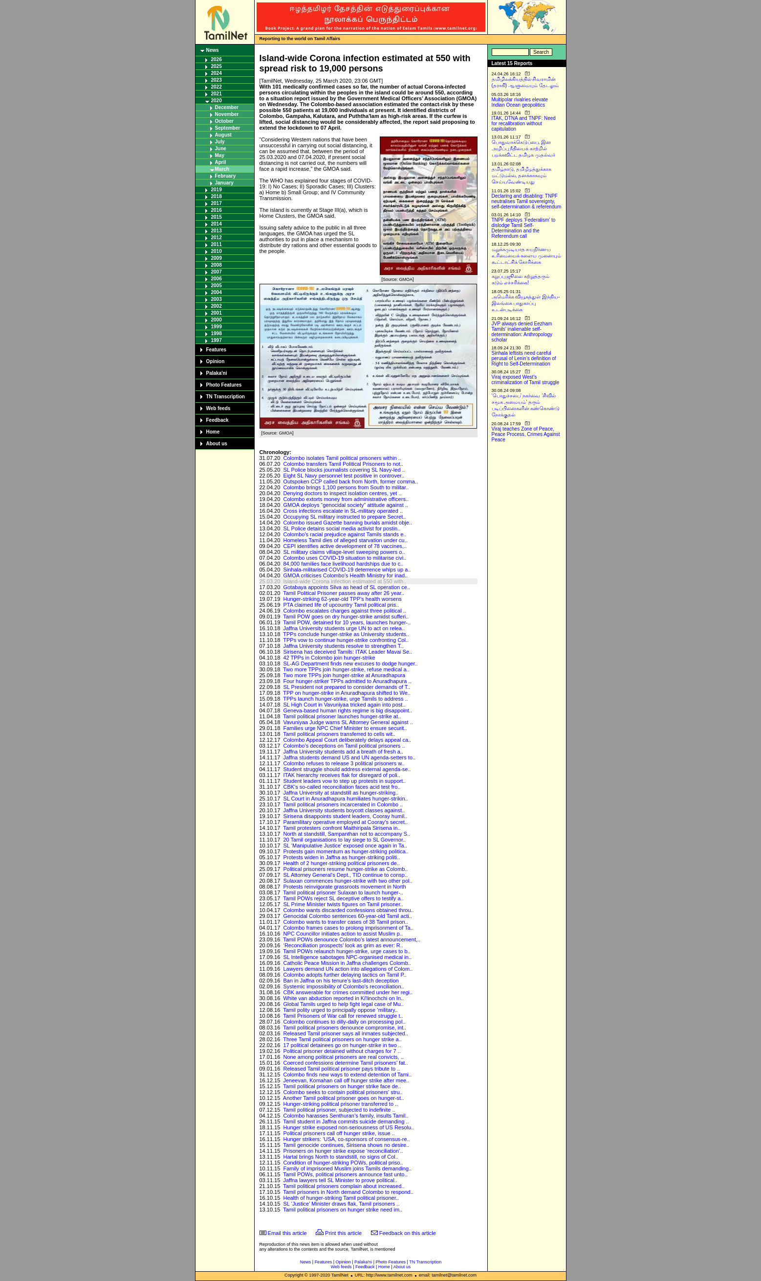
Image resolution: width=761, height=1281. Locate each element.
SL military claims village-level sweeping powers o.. (344, 552)
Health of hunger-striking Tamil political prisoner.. (340, 1198)
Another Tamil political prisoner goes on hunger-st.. (343, 1098)
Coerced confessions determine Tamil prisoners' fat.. (345, 1063)
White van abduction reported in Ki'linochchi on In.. (343, 998)
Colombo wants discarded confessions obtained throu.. (348, 910)
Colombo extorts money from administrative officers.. (346, 499)
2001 (216, 313)
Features (216, 349)
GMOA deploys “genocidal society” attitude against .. (345, 505)
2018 (216, 196)
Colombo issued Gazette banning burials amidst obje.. (347, 523)
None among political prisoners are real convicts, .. (343, 1057)
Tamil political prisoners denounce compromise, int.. (344, 1027)
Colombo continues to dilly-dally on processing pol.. (344, 1022)
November (227, 114)
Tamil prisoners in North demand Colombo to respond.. (348, 1192)
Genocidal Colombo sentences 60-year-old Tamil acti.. (347, 916)
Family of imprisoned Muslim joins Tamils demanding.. (347, 1168)
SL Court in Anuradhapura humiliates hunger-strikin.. (345, 798)
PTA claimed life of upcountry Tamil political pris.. (341, 605)
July (220, 141)
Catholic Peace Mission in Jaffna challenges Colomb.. (347, 963)
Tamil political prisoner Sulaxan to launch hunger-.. (343, 892)
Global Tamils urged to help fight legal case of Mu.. (343, 1004)
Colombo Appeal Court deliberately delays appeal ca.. (347, 740)
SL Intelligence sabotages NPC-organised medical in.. (347, 957)
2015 (216, 217)
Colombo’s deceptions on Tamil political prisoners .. (344, 746)
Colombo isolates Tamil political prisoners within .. (342, 458)
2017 (216, 203)
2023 (216, 80)
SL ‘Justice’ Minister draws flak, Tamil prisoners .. (341, 1204)
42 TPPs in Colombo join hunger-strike (329, 658)
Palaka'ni (216, 373)
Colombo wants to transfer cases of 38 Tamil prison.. (345, 922)
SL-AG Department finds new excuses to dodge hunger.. (350, 663)
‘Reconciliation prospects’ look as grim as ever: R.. (343, 945)
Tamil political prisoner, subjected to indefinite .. (339, 1110)
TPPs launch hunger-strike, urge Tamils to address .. (345, 699)
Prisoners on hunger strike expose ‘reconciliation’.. (343, 1151)
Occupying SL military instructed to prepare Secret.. (344, 517)
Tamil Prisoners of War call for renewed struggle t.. (343, 1016)
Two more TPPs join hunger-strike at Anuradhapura (344, 675)
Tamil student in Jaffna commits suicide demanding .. (346, 1121)
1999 (216, 326)
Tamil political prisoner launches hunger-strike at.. (342, 716)
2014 (216, 224)
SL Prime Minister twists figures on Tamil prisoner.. (343, 904)
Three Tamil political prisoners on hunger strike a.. (342, 1039)
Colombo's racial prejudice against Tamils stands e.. (344, 534)
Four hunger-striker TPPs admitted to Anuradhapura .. (347, 681)
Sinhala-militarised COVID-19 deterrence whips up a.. (347, 569)
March (222, 169)
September (227, 128)
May (219, 155)
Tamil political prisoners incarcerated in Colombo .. (343, 804)
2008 (216, 265)
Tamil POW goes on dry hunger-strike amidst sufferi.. (346, 616)
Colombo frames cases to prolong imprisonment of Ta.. (348, 928)
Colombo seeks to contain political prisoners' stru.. (342, 1092)
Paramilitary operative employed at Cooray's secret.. (345, 822)
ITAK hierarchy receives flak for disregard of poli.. (341, 775)
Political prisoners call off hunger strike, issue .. (338, 1133)
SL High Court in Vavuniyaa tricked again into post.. (344, 705)
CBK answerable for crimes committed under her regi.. (348, 992)
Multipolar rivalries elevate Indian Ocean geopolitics (520, 102)
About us (216, 443)
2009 (216, 258)
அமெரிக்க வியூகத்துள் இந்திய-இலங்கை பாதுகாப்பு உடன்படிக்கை (526, 303)
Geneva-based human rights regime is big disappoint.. (347, 710)
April (220, 162)
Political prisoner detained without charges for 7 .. (341, 1051)
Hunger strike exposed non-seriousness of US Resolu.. (348, 1127)
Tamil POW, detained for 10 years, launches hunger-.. (347, 622)
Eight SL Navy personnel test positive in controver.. (343, 476)
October (224, 121)
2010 (216, 251)
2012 (216, 237)
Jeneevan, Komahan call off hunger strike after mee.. (346, 1080)
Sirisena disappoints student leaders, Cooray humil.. (345, 816)
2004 (216, 292)
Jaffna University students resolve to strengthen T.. (343, 646)
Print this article (343, 1233)
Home (213, 432)
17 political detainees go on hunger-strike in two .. (342, 1045)
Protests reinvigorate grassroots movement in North (344, 887)
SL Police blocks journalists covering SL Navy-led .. (344, 470)
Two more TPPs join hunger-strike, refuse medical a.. (346, 669)
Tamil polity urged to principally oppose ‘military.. (340, 1010)
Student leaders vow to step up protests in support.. (344, 781)
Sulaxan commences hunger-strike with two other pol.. (347, 881)
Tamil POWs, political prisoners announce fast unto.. (345, 1174)
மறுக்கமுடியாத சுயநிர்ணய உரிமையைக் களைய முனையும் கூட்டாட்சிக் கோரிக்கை (527, 256)
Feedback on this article (407, 1233)
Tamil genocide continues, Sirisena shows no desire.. (346, 1145)
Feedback (217, 420)
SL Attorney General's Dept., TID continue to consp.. (345, 875)
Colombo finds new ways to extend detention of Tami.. (347, 1074)
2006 (216, 278)
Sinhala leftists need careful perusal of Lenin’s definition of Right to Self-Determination (524, 358)
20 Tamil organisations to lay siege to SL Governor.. (344, 840)
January (224, 182)
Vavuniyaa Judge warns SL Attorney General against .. (348, 722)
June (220, 148)
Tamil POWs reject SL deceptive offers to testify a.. (343, 898)
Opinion (215, 361)
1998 (216, 333)
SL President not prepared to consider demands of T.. (346, 687)
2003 (216, 299)
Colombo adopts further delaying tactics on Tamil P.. (344, 975)
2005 (216, 285)
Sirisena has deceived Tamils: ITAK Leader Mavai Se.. (347, 652)
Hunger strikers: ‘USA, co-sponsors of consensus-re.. (346, 1139)
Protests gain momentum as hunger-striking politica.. (345, 851)
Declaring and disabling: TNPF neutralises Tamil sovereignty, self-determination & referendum (527, 201)
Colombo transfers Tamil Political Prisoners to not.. (343, 464)
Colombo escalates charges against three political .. (344, 611)
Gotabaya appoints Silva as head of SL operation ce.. (346, 587)
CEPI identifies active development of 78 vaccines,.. (345, 546)
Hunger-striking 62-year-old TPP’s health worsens (342, 599)
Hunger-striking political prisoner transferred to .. (340, 1104)
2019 (216, 189)
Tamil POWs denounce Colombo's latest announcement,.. (351, 939)
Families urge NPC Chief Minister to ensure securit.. (345, 728)
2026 (216, 59)
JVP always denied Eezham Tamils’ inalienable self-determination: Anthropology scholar (522, 332)
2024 (216, 73)
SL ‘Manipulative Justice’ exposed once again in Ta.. (345, 845)
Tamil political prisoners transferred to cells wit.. (339, 734)
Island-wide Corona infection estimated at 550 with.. (344, 581)
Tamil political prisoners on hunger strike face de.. (342, 1086)
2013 (216, 230)
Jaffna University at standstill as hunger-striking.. (340, 793)
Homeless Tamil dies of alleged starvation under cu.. (345, 540)
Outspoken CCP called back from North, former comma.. (350, 481)
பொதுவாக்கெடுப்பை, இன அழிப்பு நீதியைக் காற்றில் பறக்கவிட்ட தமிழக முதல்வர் (524, 148)
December (227, 107)
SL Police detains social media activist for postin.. (341, 528)
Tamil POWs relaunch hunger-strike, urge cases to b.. (346, 951)
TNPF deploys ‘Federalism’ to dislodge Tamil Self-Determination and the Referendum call (524, 228)
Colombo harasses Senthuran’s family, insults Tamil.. (345, 1116)
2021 (216, 93)
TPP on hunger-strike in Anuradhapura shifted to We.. (347, 693)
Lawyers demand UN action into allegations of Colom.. (348, 969)
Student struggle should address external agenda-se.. (347, 769)
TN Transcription (225, 396)
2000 (216, 319)
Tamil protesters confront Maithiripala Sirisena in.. (341, 828)
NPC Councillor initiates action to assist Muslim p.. (343, 934)
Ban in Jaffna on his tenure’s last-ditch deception (340, 981)
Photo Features (224, 385)
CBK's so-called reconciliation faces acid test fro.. (341, 787)
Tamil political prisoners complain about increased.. (343, 1186)
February (225, 176)
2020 (216, 100)
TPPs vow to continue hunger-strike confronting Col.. (346, 640)
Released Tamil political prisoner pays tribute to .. (341, 1069)
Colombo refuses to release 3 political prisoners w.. (343, 763)
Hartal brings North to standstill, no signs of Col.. (340, 1157)
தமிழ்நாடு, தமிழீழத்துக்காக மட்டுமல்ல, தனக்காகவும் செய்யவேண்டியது (522, 175)
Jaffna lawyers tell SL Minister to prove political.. (340, 1180)
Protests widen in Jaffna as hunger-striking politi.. (341, 857)
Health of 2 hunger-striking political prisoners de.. (341, 863)
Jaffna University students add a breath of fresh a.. (343, 752)
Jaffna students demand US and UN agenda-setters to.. (349, 757)
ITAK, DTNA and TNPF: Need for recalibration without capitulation (524, 123)
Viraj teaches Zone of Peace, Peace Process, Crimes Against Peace (526, 434)
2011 (216, 244)
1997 (216, 340)
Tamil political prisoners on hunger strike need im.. (342, 1209)
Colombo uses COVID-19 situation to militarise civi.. (344, 558)
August (223, 134)
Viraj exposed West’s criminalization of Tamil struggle (526, 379)
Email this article (287, 1233)
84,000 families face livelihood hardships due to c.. (343, 564)
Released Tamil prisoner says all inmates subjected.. (345, 1033)
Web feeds (218, 408)
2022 (216, 87)
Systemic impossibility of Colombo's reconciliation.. (343, 986)
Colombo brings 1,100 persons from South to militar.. (346, 487)
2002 (216, 306)
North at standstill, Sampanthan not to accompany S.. (346, 834)
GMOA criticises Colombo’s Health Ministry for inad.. (345, 575)
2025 (216, 66)
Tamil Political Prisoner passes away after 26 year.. (343, 593)
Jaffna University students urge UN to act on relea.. (344, 628)
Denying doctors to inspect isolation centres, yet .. (342, 493)
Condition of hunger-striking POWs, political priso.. (343, 1163)
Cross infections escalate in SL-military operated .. (343, 511)
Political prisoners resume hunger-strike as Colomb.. (345, 869)
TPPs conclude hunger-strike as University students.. (346, 634)
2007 (216, 271)
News (212, 50)
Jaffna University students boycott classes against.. (344, 810)
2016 (216, 210)
